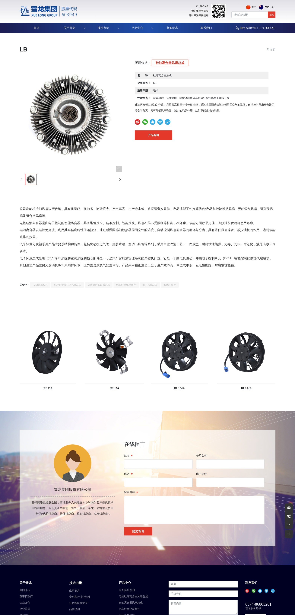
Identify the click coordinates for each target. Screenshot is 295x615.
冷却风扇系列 (127, 590)
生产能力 (74, 590)
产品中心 (125, 582)
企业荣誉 (25, 608)
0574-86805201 (258, 604)
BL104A (179, 388)
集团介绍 (25, 590)
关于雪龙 (26, 582)
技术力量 (75, 583)
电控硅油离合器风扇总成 (133, 596)
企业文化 (25, 602)
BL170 (114, 388)
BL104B (246, 388)
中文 (254, 7)
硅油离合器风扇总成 (170, 63)
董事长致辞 (26, 596)
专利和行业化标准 (79, 596)
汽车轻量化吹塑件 (129, 608)
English (269, 7)
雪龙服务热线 (253, 608)
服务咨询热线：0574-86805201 (257, 28)
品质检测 (74, 609)
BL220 (47, 388)
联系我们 (251, 582)
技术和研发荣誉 (78, 603)
